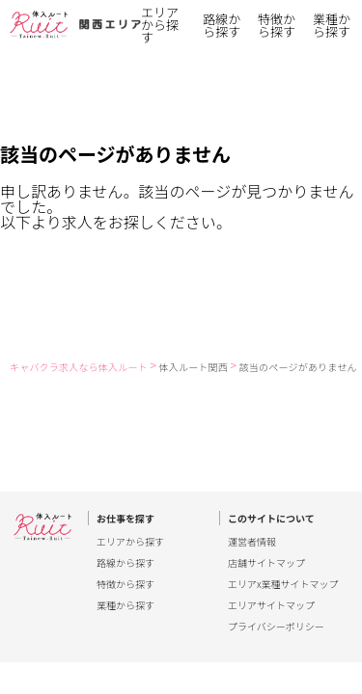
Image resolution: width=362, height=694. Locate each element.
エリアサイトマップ (271, 605)
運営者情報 (252, 542)
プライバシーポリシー (276, 626)
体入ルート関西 (193, 367)
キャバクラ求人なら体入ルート (79, 367)
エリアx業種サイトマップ (283, 584)
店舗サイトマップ (266, 563)
